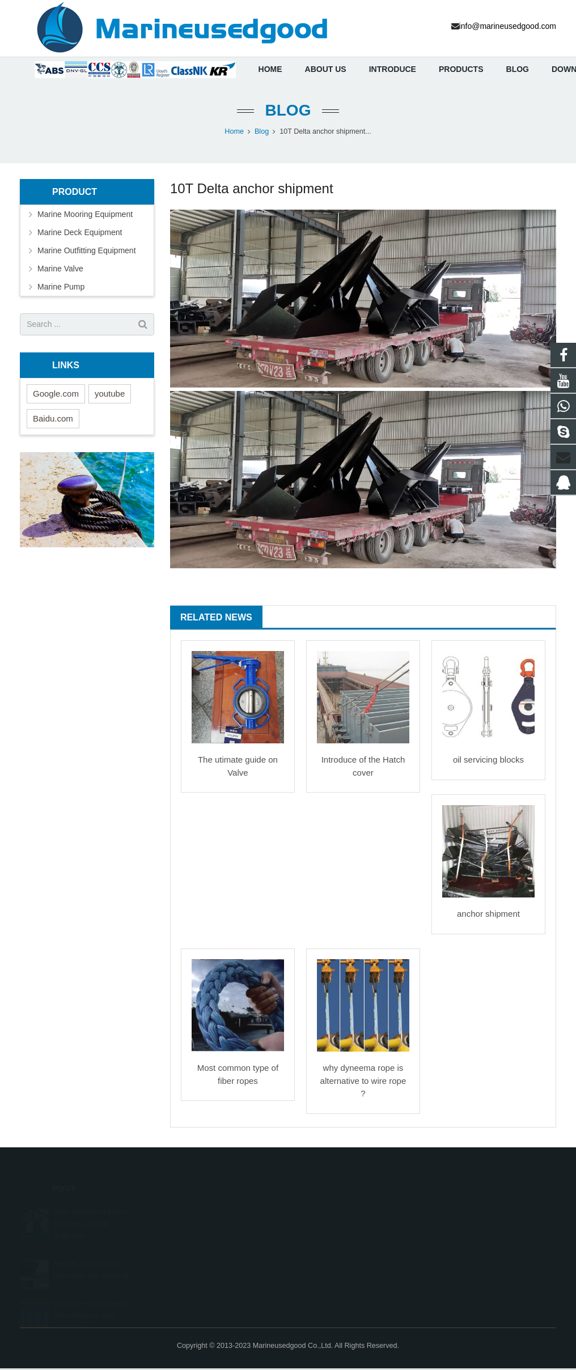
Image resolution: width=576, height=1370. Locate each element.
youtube (110, 395)
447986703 (325, 1213)
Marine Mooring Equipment (85, 215)
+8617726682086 (334, 1229)
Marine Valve (60, 270)
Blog (288, 112)
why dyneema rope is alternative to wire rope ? (363, 1082)
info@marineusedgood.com (351, 1246)
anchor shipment (488, 916)
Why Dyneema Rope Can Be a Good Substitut (89, 1211)
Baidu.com (53, 420)
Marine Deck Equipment (79, 234)
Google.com (56, 395)
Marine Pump (60, 288)
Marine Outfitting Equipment (86, 252)
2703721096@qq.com (341, 1262)
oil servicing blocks (488, 762)
